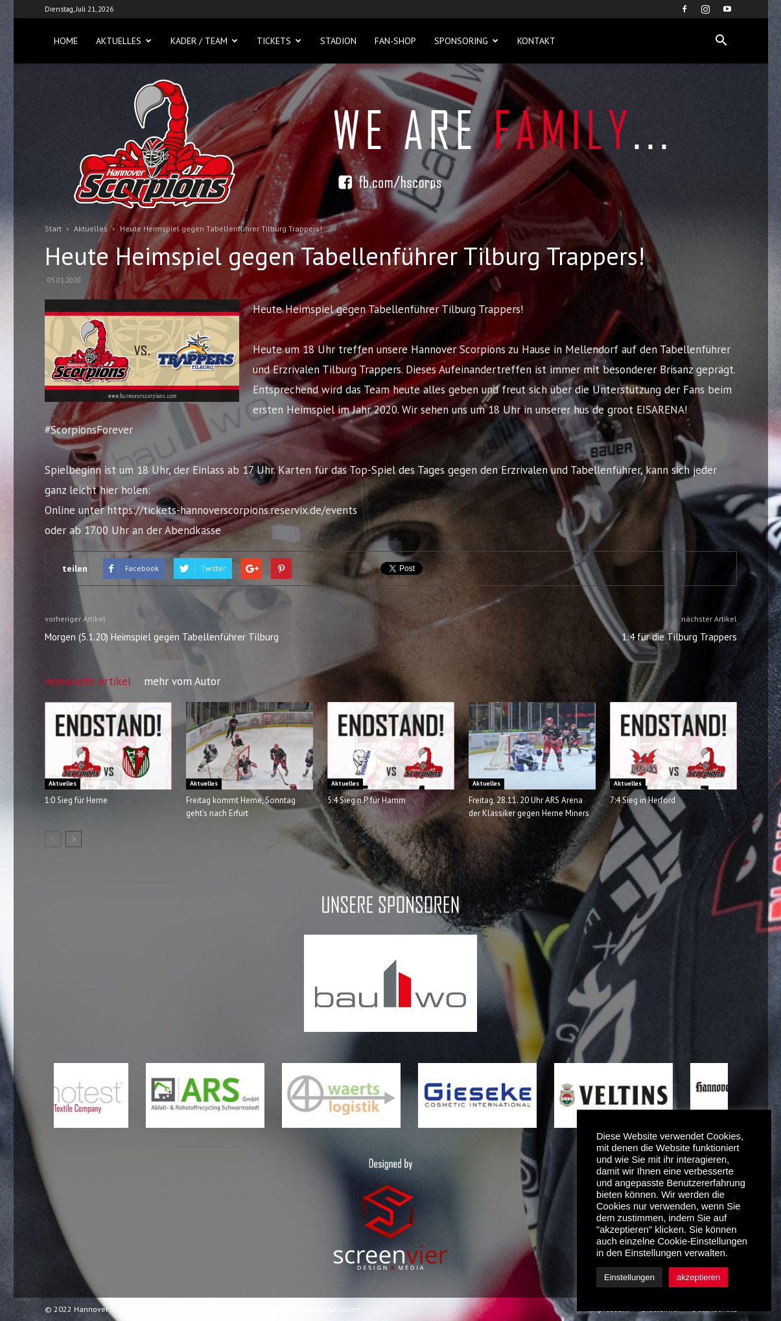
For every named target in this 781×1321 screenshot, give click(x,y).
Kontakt (536, 41)
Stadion (338, 41)
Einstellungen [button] (629, 1277)
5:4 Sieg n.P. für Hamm (366, 800)
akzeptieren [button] (698, 1277)
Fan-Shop (395, 41)
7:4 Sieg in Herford (642, 800)
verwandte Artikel (88, 681)
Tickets (279, 41)
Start (53, 228)
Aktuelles (124, 41)
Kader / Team (204, 41)
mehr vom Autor (182, 681)
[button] (721, 40)
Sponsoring (466, 41)
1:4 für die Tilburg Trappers (679, 637)
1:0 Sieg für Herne (76, 800)
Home (66, 41)
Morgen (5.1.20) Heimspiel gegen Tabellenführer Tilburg (162, 637)
